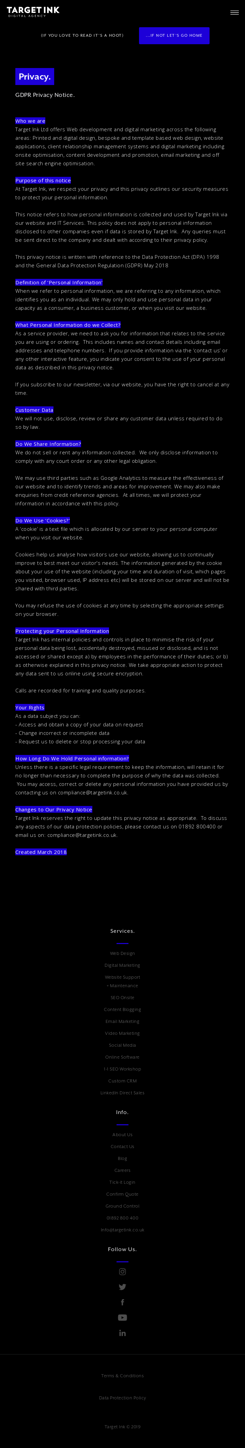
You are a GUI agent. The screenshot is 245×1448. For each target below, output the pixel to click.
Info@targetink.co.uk (122, 1229)
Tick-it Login (122, 1182)
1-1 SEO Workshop (122, 1069)
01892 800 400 (123, 1217)
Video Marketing (122, 1033)
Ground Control (122, 1206)
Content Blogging (122, 1009)
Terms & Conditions (122, 1375)
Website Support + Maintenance (122, 981)
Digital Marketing (122, 965)
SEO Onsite (123, 997)
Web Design (122, 953)
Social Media (122, 1045)
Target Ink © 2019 (123, 1426)
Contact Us (123, 1146)
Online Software (122, 1057)
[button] (234, 11)
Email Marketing (123, 1021)
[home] (30, 12)
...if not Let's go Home (174, 35)
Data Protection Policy (122, 1397)
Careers (122, 1170)
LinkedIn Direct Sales (123, 1092)
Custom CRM (122, 1080)
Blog (122, 1158)
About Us (122, 1134)
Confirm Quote (122, 1194)
